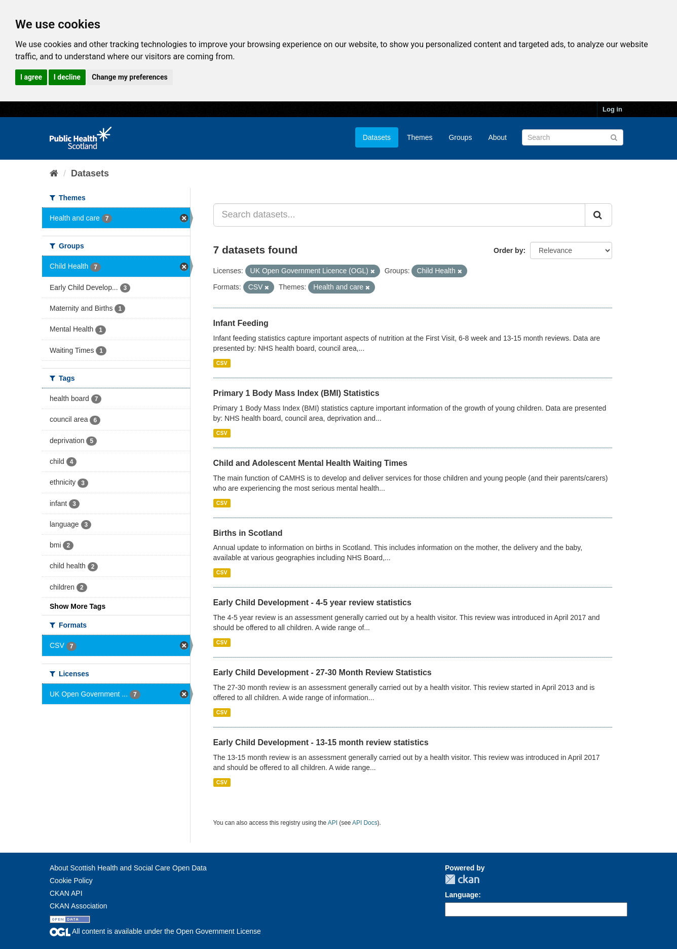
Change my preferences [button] (129, 77)
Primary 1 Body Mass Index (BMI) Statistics (296, 393)
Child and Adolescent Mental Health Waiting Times (310, 463)
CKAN (462, 879)
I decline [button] (67, 77)
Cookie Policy (71, 881)
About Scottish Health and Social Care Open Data (128, 868)
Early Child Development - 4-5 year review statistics (312, 602)
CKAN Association (78, 906)
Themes (420, 137)
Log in (612, 109)
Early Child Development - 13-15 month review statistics (321, 742)
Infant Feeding (241, 323)
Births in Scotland (248, 533)
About (497, 137)
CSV (222, 363)
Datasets (377, 137)
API (332, 822)
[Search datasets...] (399, 215)
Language (461, 895)
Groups (460, 137)
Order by (508, 250)
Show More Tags (77, 606)
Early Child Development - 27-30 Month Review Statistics (322, 672)
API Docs (365, 822)
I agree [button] (31, 77)
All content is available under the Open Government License (155, 931)
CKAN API (66, 893)
